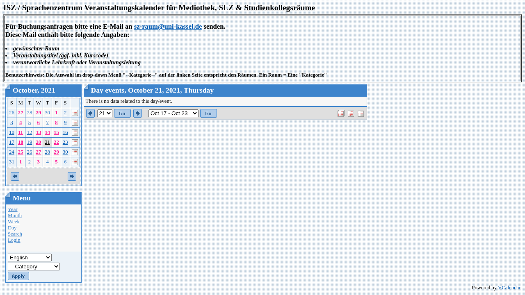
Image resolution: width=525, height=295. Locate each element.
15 (56, 132)
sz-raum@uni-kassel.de (168, 26)
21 (47, 142)
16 (65, 132)
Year (13, 209)
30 (47, 113)
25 (20, 152)
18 (20, 142)
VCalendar (509, 287)
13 (38, 132)
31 (11, 162)
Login (14, 240)
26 (11, 113)
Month (15, 215)
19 (29, 142)
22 (56, 142)
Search (15, 234)
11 (20, 132)
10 (11, 132)
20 (38, 142)
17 (11, 142)
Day (12, 228)
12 (29, 132)
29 (38, 113)
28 (29, 113)
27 (20, 113)
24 (11, 152)
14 (47, 132)
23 (65, 142)
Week (14, 222)
